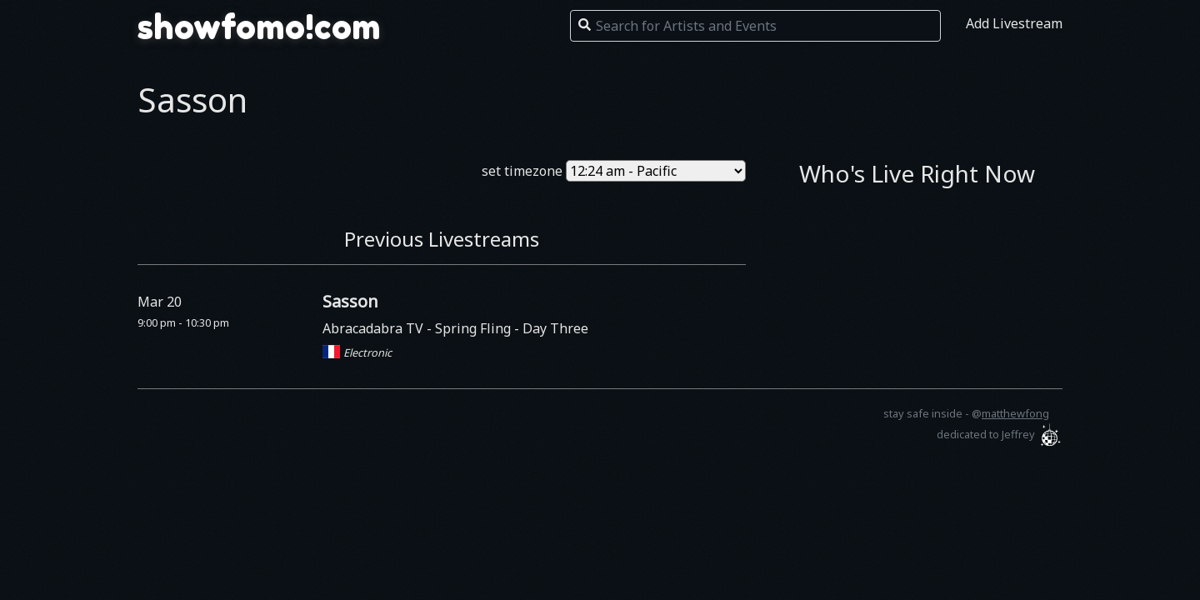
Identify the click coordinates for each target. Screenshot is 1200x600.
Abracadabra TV (374, 328)
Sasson (350, 301)
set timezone (522, 171)
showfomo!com (259, 27)
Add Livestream (1014, 23)
